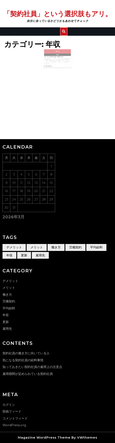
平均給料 (9, 308)
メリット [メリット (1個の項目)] (36, 247)
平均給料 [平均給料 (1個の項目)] (96, 247)
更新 (6, 322)
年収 (6, 315)
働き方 (7, 295)
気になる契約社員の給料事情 (55, 57)
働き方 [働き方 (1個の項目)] (56, 247)
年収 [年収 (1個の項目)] (9, 255)
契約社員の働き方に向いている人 (26, 353)
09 (58, 53)
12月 (57, 53)
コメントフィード (15, 418)
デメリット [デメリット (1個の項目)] (14, 247)
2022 (57, 55)
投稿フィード (12, 411)
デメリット (10, 281)
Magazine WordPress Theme (44, 437)
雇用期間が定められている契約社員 (28, 374)
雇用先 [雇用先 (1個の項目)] (40, 255)
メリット (9, 288)
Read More (51, 63)
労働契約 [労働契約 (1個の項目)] (75, 247)
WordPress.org (14, 425)
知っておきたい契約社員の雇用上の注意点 (32, 367)
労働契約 (9, 301)
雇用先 (7, 329)
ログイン (9, 405)
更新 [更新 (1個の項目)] (24, 255)
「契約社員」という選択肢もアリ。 (57, 14)
